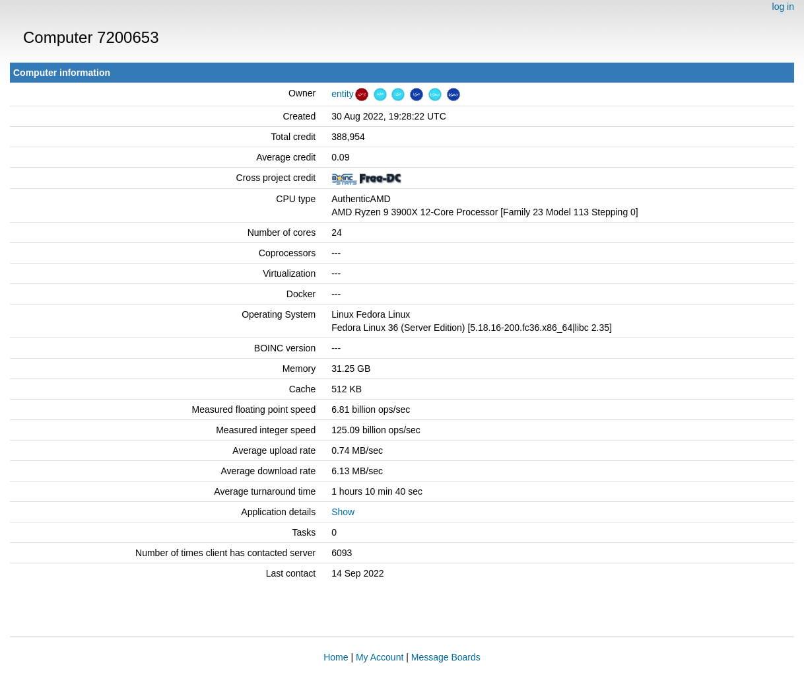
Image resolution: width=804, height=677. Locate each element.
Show (342, 512)
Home (335, 657)
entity (342, 94)
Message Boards (446, 657)
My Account (379, 657)
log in (783, 6)
